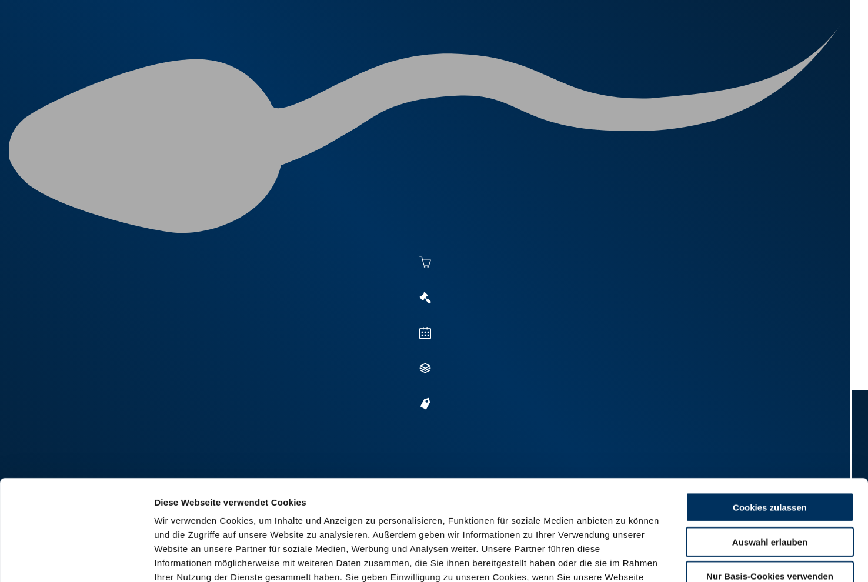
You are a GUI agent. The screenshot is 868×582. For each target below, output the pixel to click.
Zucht (520, 54)
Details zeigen (642, 559)
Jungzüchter (584, 54)
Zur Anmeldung (224, 315)
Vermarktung (455, 54)
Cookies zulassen (770, 413)
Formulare (702, 54)
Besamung (380, 54)
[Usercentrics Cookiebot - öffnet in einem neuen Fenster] (76, 559)
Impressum (286, 511)
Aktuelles (314, 54)
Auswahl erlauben (769, 448)
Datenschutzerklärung (203, 511)
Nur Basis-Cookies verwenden (769, 482)
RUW (752, 54)
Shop (646, 54)
